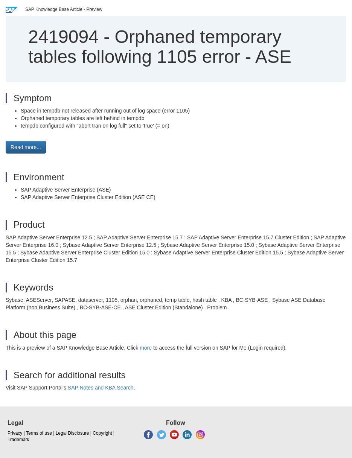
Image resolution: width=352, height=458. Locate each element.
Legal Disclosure (72, 433)
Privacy (15, 433)
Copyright (102, 433)
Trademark (18, 439)
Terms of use (39, 433)
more (146, 348)
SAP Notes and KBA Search (101, 388)
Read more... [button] (26, 147)
